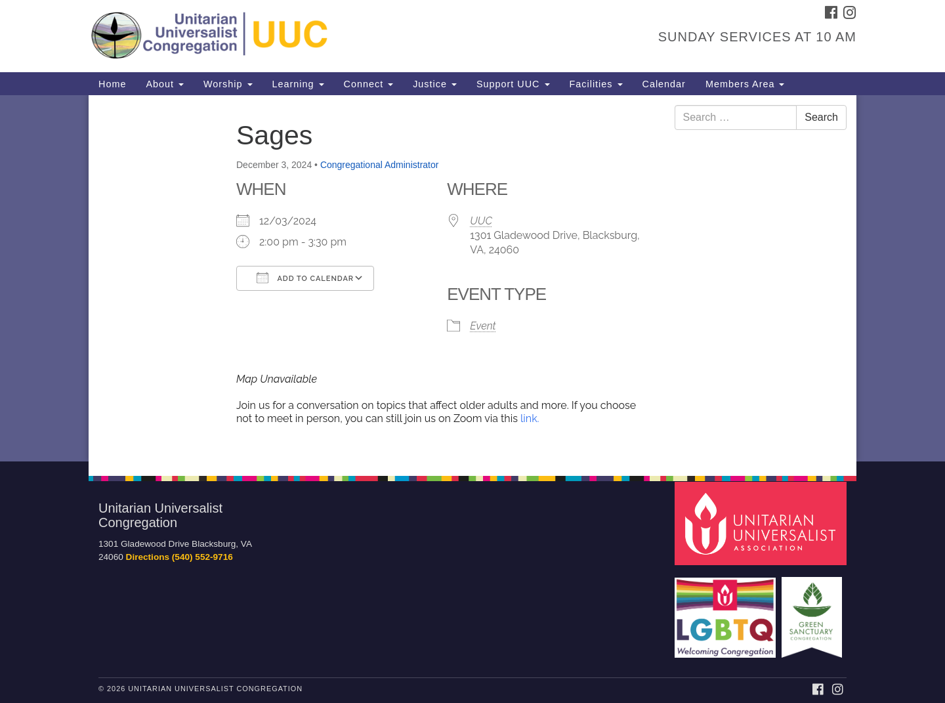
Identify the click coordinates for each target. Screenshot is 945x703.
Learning (298, 84)
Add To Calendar (305, 278)
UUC (481, 221)
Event (482, 326)
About (165, 84)
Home (112, 84)
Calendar (664, 84)
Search (821, 117)
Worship (228, 84)
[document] (472, 278)
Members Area (745, 84)
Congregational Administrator (379, 165)
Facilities (596, 84)
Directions (147, 557)
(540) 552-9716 (202, 557)
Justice (435, 84)
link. (529, 418)
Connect (369, 84)
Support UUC (513, 84)
